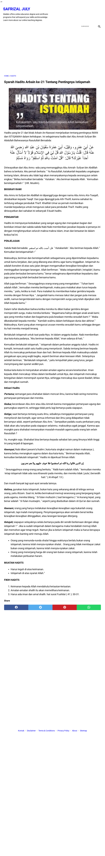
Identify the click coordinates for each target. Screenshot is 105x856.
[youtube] (91, 12)
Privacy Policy (63, 731)
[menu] (5, 23)
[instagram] (98, 12)
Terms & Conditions (46, 731)
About (74, 731)
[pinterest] (64, 605)
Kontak (21, 731)
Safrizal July (17, 6)
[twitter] (85, 12)
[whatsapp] (89, 605)
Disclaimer (31, 731)
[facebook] (79, 12)
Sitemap (83, 731)
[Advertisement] (52, 49)
